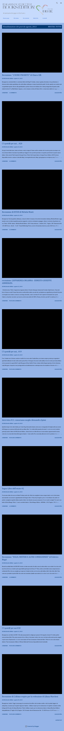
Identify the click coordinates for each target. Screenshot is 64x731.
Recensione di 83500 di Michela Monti (18, 212)
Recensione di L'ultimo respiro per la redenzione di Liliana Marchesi (30, 697)
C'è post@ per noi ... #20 (12, 144)
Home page (5, 18)
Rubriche (34, 18)
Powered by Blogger (32, 726)
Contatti (44, 18)
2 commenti (12, 229)
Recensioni (25, 18)
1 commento (13, 92)
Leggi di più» (58, 92)
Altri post (59, 720)
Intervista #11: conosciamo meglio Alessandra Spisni (24, 420)
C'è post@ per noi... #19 (12, 352)
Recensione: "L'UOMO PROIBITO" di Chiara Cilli (21, 75)
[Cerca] (57, 3)
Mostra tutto (54, 27)
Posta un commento (15, 300)
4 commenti (12, 161)
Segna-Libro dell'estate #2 (13, 489)
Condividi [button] (5, 92)
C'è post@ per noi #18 (11, 628)
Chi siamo (15, 18)
